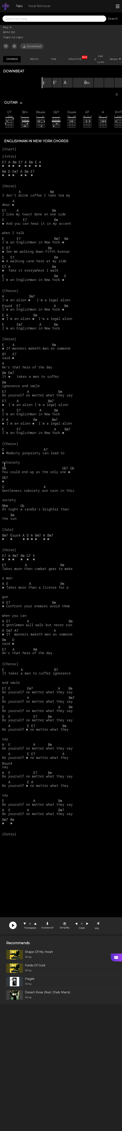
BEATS (34, 59)
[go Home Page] (5, 6)
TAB (53, 59)
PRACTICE (77, 58)
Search (113, 19)
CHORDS (12, 59)
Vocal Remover (39, 6)
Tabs (19, 6)
